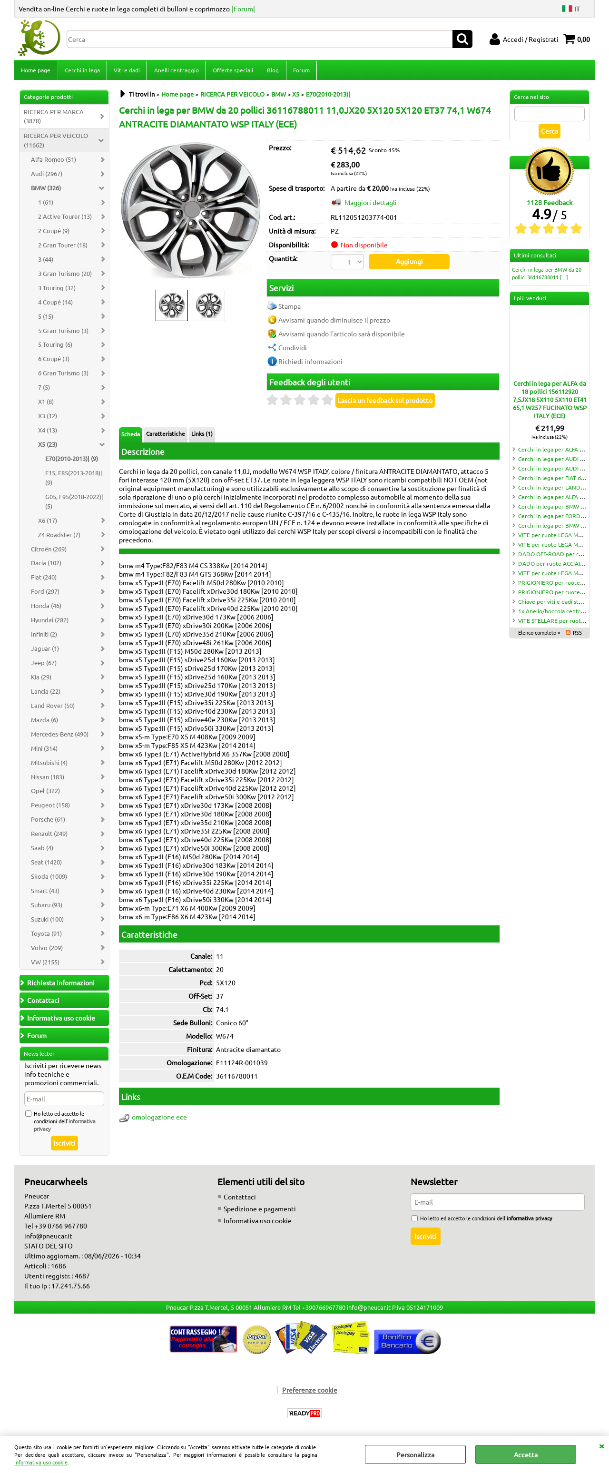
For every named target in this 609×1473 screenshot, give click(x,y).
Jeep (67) (44, 665)
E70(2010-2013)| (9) (71, 461)
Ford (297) (45, 594)
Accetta (526, 1454)
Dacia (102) (46, 566)
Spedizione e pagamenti (260, 1211)
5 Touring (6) (55, 348)
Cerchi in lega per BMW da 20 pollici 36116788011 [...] (546, 276)
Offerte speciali (232, 71)
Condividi (292, 349)
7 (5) (44, 390)
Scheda (130, 436)
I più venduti (530, 300)
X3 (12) (47, 418)
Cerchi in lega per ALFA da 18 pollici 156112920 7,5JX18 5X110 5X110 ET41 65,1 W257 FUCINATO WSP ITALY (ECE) (550, 402)
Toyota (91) (46, 936)
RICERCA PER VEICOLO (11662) (56, 143)
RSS (577, 635)
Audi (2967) (46, 176)
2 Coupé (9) (53, 233)
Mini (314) (44, 751)
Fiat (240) (44, 580)
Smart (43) (45, 893)
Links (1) (202, 435)
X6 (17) (47, 523)
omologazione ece (159, 1119)
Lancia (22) (45, 694)
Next (255, 212)
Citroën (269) (49, 552)
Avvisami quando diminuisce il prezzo (334, 321)
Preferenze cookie (309, 1392)
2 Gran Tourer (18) (63, 248)
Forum (300, 71)
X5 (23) (47, 447)
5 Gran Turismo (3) (63, 333)
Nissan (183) (47, 780)
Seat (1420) (46, 865)
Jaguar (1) (45, 651)
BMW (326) (46, 191)
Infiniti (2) (44, 637)
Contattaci (240, 1199)
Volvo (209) (47, 950)
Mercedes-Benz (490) (59, 737)
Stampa (289, 308)
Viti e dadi (126, 71)
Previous (125, 212)
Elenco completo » (539, 635)
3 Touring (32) (57, 290)
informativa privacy (529, 1221)
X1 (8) (46, 404)
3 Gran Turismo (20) (65, 276)
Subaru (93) (46, 907)
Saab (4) (42, 850)
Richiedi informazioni (310, 363)
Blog (272, 71)
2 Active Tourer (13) (65, 219)
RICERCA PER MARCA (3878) (54, 119)
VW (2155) (45, 965)
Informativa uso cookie (41, 1462)
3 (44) (45, 262)
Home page (35, 71)
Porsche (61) (48, 822)
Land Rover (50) (53, 708)
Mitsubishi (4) (49, 765)
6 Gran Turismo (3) (63, 376)
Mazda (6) (44, 722)
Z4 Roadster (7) (59, 537)
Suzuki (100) (47, 922)
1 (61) (45, 205)
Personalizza (415, 1454)
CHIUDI (601, 1445)
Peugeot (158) (50, 808)
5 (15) (45, 319)
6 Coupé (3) (53, 362)
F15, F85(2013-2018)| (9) (73, 480)
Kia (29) (41, 680)
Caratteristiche (165, 435)
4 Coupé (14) (55, 305)
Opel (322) (45, 794)
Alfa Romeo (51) (53, 162)
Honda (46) (46, 608)
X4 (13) (47, 433)
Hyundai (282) (50, 623)
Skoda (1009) (49, 879)
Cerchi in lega (81, 71)
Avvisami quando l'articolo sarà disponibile (341, 335)
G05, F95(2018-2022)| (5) (74, 504)
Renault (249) (49, 836)
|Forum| (243, 8)
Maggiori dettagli (370, 205)
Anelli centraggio (175, 71)
